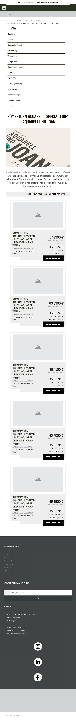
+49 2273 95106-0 (25, 2)
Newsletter (8, 567)
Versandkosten (14, 715)
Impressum (8, 554)
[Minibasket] (72, 7)
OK (38, 598)
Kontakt (6, 570)
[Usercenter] (65, 7)
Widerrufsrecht (9, 564)
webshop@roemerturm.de (47, 2)
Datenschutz (8, 561)
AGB (5, 558)
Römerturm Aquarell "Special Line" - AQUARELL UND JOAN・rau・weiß (24, 239)
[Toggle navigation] (4, 14)
